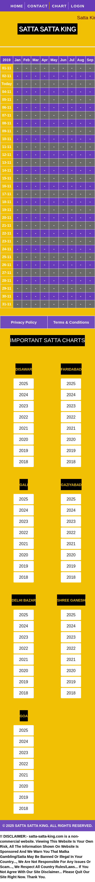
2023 (23, 406)
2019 (23, 450)
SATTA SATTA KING (47, 28)
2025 (23, 383)
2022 (23, 417)
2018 (23, 462)
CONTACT (37, 6)
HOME (17, 6)
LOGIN (77, 6)
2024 (23, 395)
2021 (23, 428)
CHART (59, 6)
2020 (23, 439)
